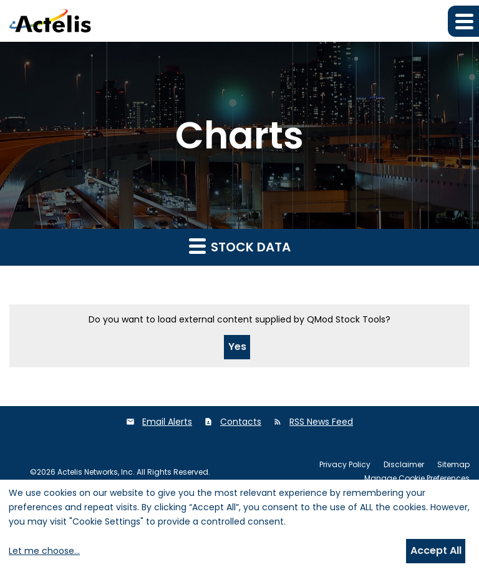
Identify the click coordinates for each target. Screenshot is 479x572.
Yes (237, 346)
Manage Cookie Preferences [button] (417, 478)
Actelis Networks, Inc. (96, 472)
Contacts (240, 421)
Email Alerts (167, 421)
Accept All (436, 550)
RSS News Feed (321, 421)
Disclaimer (404, 464)
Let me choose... (44, 551)
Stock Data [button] (240, 246)
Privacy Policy (344, 464)
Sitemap (453, 464)
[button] (463, 21)
